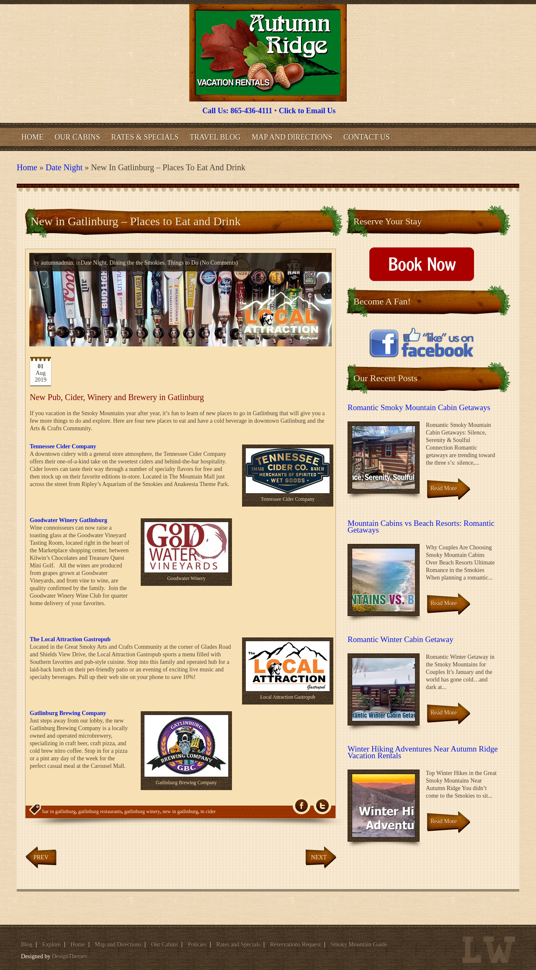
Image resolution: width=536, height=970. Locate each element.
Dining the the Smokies (137, 263)
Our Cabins (77, 137)
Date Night (64, 167)
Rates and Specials (238, 944)
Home (32, 137)
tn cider (208, 811)
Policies (197, 944)
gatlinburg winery (142, 811)
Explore (51, 944)
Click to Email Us (307, 111)
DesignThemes (69, 956)
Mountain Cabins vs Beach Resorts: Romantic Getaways (421, 526)
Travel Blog (215, 137)
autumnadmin (57, 263)
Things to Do (183, 263)
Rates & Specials (145, 137)
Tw (322, 806)
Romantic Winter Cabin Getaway (401, 639)
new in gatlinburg (180, 811)
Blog (26, 944)
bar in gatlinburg (59, 811)
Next (319, 857)
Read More (443, 488)
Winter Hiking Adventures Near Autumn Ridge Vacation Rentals (423, 752)
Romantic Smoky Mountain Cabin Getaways (419, 407)
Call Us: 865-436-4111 (237, 111)
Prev (41, 857)
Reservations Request (295, 944)
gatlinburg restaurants (100, 811)
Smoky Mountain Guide (358, 944)
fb (301, 806)
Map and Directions (292, 137)
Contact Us (366, 137)
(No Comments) (218, 263)
